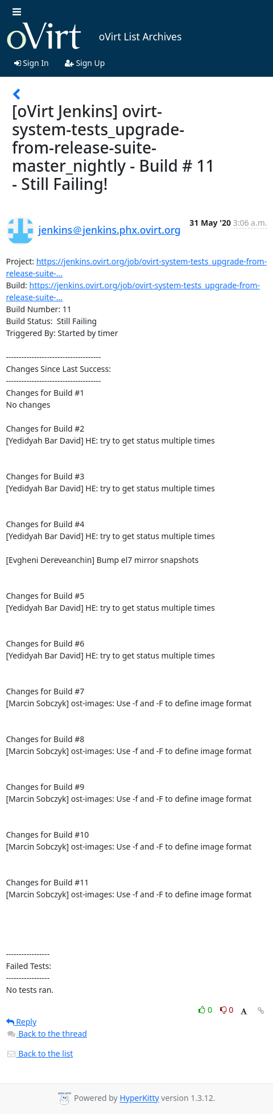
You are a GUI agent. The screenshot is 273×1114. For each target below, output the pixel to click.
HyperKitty (139, 1098)
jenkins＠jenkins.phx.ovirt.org (110, 230)
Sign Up (85, 62)
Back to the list (39, 1053)
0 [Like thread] (206, 1009)
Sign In (31, 62)
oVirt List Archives (94, 36)
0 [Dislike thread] (227, 1009)
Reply (21, 1021)
